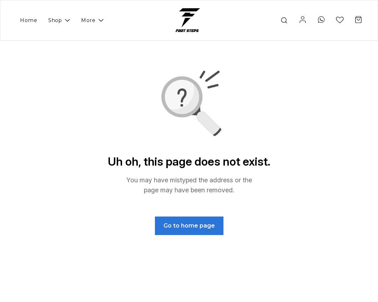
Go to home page (189, 225)
